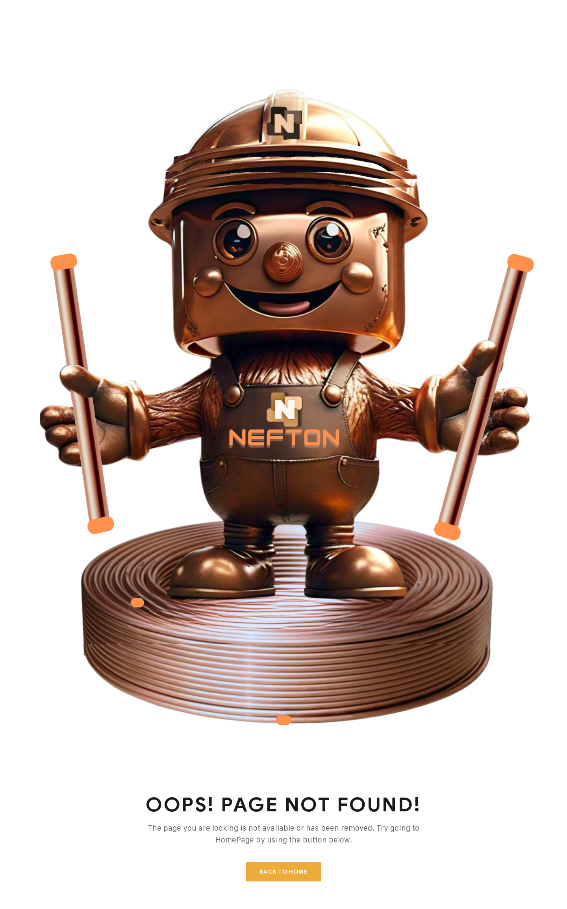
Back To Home (283, 871)
